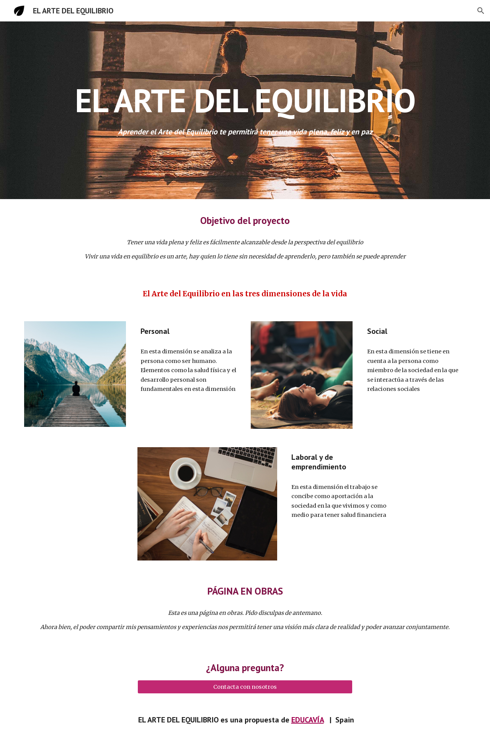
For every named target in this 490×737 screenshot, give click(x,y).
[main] (245, 100)
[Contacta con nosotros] (245, 687)
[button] (481, 11)
